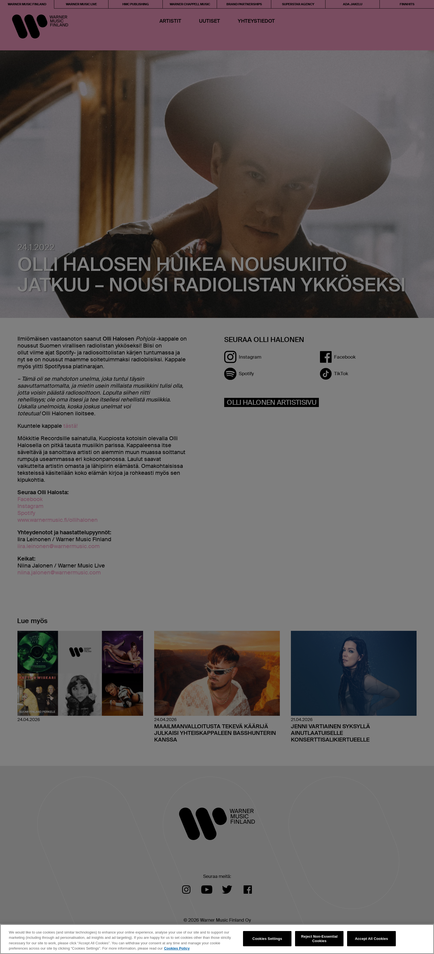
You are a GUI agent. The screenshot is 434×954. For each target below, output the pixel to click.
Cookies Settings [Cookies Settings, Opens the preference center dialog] (267, 939)
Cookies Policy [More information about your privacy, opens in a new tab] (177, 948)
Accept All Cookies (371, 939)
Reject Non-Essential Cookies (319, 938)
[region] (217, 939)
